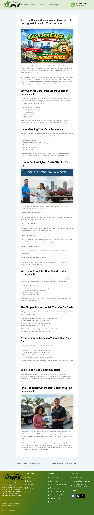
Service (33, 4)
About (26, 5)
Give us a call (81, 4)
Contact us (52, 5)
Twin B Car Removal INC (13, 505)
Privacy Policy (5, 510)
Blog (58, 5)
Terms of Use (12, 510)
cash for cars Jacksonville (45, 136)
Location (43, 4)
